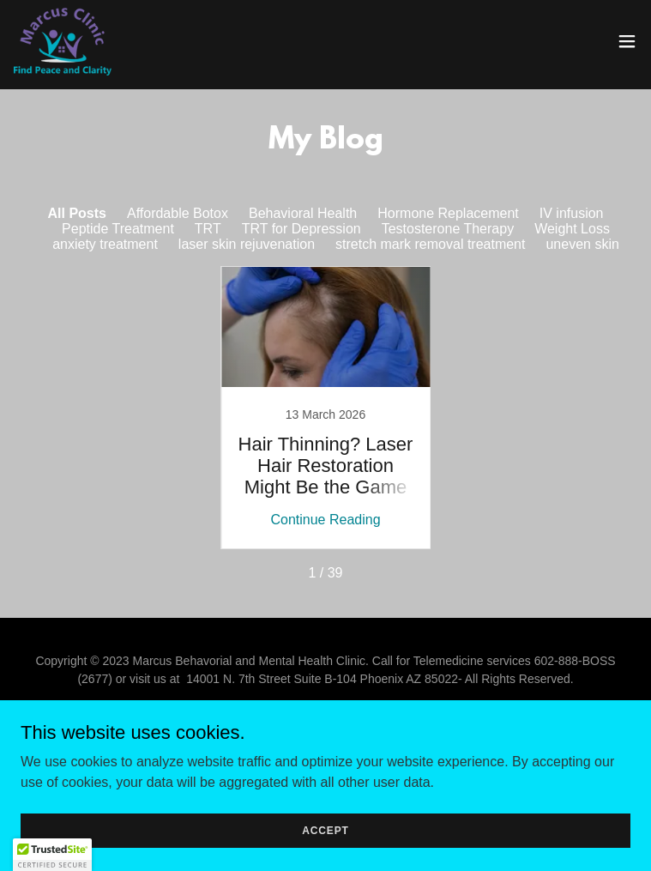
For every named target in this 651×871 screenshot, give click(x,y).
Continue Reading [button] (325, 519)
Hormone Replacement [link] (448, 213)
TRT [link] (208, 228)
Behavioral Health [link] (303, 213)
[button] (627, 41)
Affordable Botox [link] (177, 213)
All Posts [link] (76, 213)
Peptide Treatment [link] (118, 228)
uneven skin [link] (582, 244)
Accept (325, 830)
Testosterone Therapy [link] (448, 228)
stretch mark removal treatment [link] (430, 244)
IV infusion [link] (571, 213)
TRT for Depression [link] (301, 228)
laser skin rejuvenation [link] (246, 244)
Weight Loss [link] (572, 228)
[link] (63, 41)
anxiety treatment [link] (105, 244)
